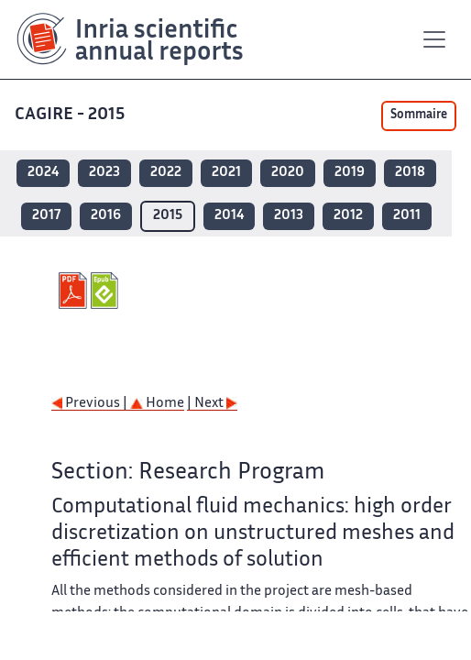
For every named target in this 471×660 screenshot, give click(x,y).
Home (157, 404)
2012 (348, 216)
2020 (287, 173)
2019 (349, 173)
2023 (104, 173)
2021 (226, 173)
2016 (106, 216)
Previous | (90, 404)
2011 (407, 216)
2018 (410, 173)
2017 (46, 216)
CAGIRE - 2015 (70, 115)
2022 (165, 173)
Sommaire (418, 115)
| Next (212, 404)
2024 (43, 173)
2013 (288, 216)
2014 (229, 216)
